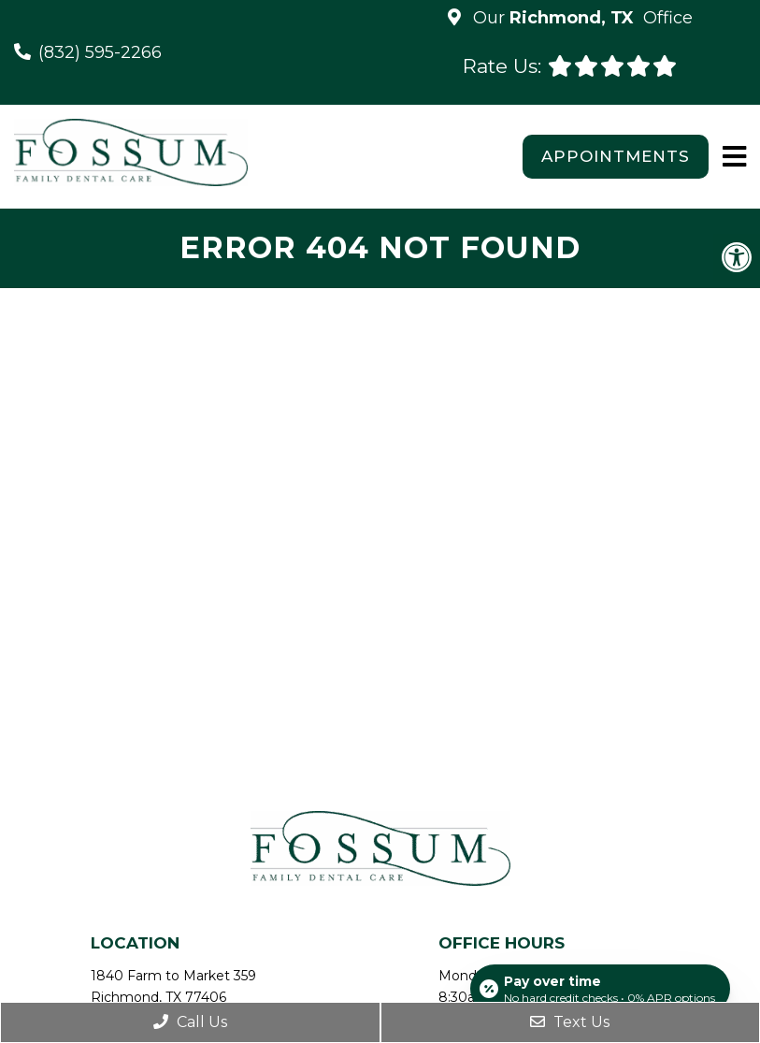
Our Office (580, 17)
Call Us (190, 1022)
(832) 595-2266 (100, 52)
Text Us (569, 1022)
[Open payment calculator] (600, 988)
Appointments (615, 156)
